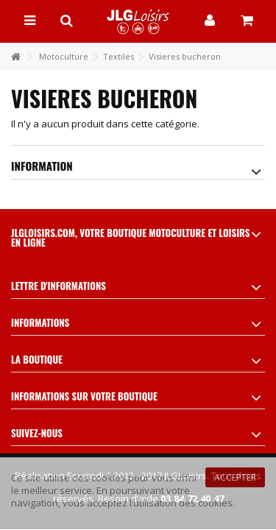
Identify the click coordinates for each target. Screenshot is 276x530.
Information (42, 166)
